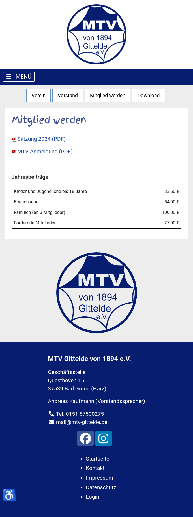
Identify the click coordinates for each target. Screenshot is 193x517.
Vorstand (68, 95)
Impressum (99, 477)
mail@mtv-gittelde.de (81, 422)
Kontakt (95, 468)
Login (92, 496)
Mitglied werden (107, 95)
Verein (39, 95)
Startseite (98, 458)
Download (149, 95)
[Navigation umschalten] (19, 77)
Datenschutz (101, 487)
